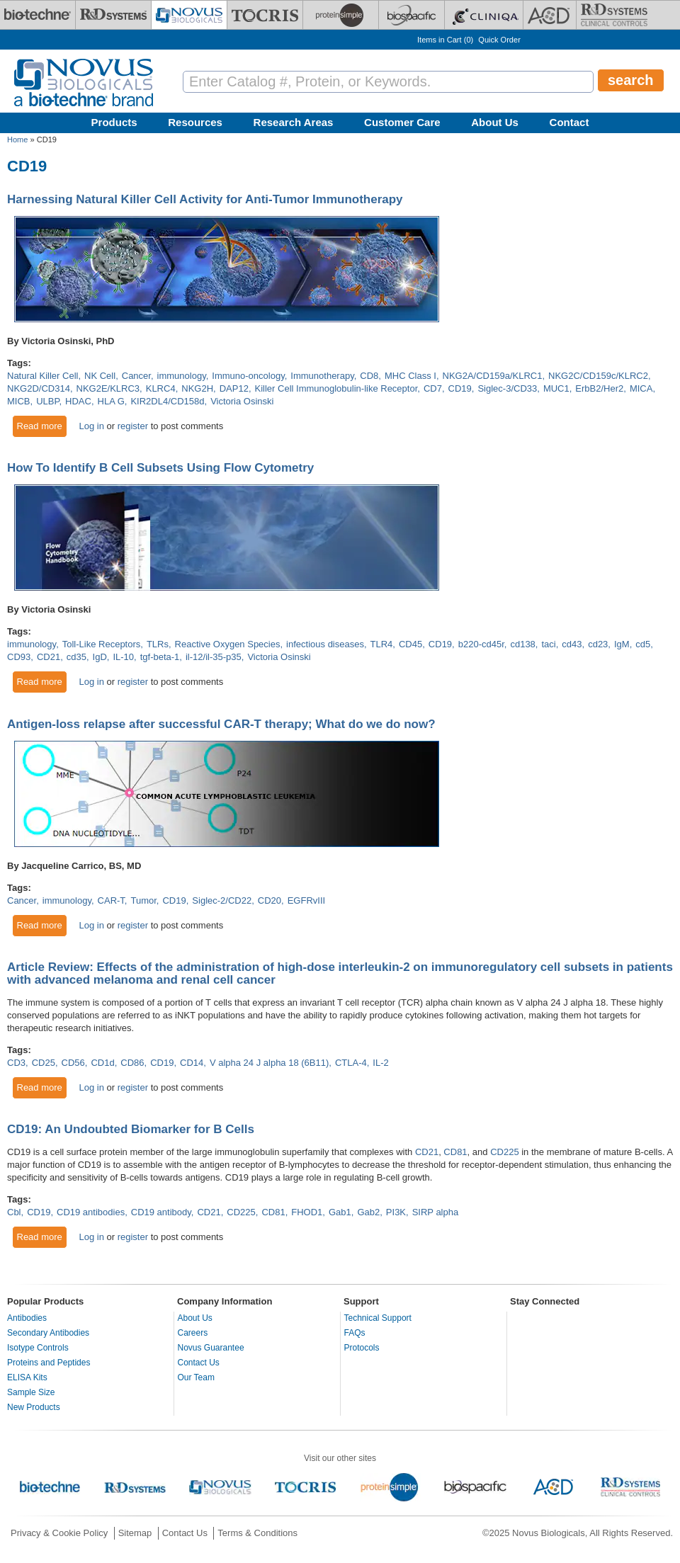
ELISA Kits (27, 1377)
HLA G (111, 401)
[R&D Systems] (113, 14)
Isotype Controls (38, 1348)
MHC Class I (410, 375)
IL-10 (123, 657)
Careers (193, 1333)
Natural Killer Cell (42, 375)
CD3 (16, 1062)
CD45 (410, 644)
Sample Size (31, 1392)
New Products (33, 1407)
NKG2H (197, 388)
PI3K (396, 1212)
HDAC (78, 401)
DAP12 (234, 388)
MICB (18, 401)
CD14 (191, 1062)
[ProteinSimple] (340, 14)
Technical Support (378, 1318)
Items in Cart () (445, 39)
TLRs (158, 644)
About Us (494, 122)
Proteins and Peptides (48, 1363)
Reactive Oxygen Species (227, 644)
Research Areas (294, 122)
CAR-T (111, 900)
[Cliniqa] (484, 14)
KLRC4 (161, 388)
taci (548, 644)
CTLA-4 (351, 1062)
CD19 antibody (161, 1212)
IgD (100, 657)
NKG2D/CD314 (38, 388)
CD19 (460, 388)
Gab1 (340, 1212)
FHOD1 (306, 1212)
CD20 (269, 900)
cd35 (76, 657)
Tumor (143, 900)
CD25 (43, 1062)
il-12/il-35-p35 (214, 657)
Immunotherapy (321, 375)
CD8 (369, 375)
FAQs (355, 1333)
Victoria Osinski (241, 401)
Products (114, 122)
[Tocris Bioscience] (265, 14)
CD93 (18, 657)
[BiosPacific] (411, 14)
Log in (91, 426)
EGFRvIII (306, 900)
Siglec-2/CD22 (221, 900)
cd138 (522, 644)
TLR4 (381, 644)
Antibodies (27, 1318)
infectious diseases (325, 644)
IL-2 (380, 1062)
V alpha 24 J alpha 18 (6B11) (269, 1062)
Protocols (362, 1348)
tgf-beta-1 (160, 657)
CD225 (504, 1152)
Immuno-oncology (248, 375)
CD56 (73, 1062)
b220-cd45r (481, 644)
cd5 (642, 644)
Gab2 (368, 1212)
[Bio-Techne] (37, 14)
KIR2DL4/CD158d (167, 401)
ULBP (47, 401)
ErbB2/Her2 (599, 388)
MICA (641, 388)
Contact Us (199, 1363)
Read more (42, 425)
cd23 (598, 644)
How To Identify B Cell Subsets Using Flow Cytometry (160, 467)
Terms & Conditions (257, 1533)
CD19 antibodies (91, 1212)
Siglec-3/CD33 (507, 388)
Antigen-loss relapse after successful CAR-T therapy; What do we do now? (221, 724)
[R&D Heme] (614, 14)
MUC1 (556, 388)
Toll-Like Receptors (101, 644)
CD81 (455, 1152)
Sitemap (135, 1533)
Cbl (14, 1212)
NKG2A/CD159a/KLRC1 (493, 375)
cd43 (572, 644)
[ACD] (549, 14)
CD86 (132, 1062)
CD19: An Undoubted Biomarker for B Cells (130, 1129)
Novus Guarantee (211, 1348)
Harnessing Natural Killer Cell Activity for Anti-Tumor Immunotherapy (205, 199)
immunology (181, 375)
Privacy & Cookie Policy (59, 1533)
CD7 (433, 388)
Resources (195, 122)
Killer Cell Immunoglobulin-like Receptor (336, 388)
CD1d (102, 1062)
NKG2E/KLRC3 (108, 388)
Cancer (136, 375)
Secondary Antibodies (48, 1333)
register (133, 426)
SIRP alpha (435, 1212)
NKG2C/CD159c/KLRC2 (598, 375)
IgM (622, 644)
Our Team (196, 1377)
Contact (569, 122)
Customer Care (402, 122)
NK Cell (99, 375)
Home (17, 139)
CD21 (48, 657)
